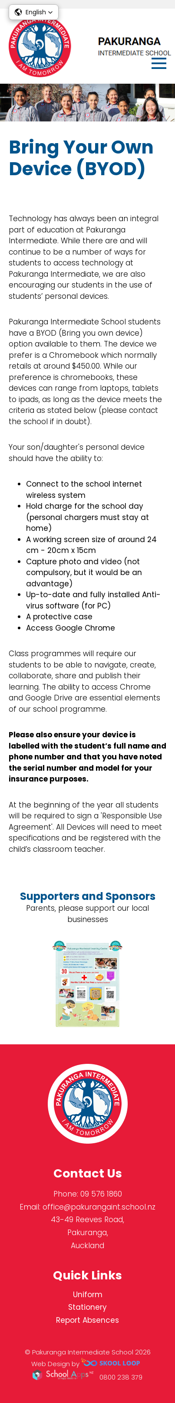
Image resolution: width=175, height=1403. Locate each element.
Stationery (87, 1307)
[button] (33, 12)
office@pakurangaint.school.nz (99, 1207)
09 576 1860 (101, 1194)
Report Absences (87, 1320)
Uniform (87, 1294)
